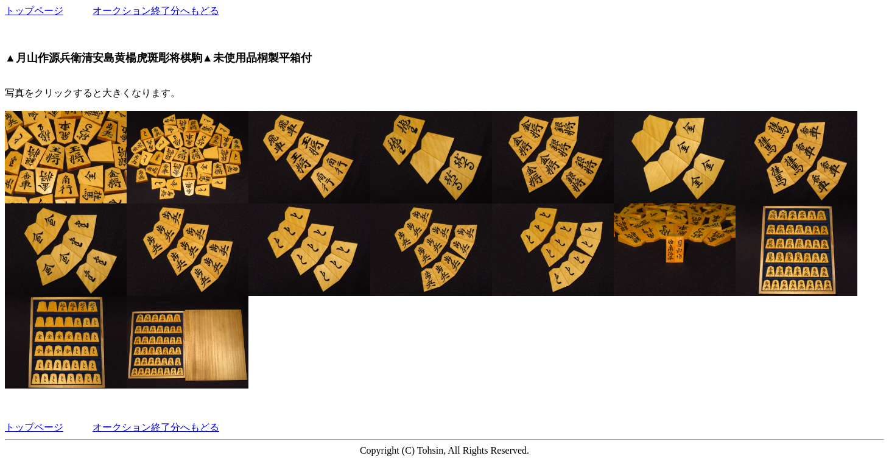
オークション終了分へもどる (156, 10)
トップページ (34, 10)
